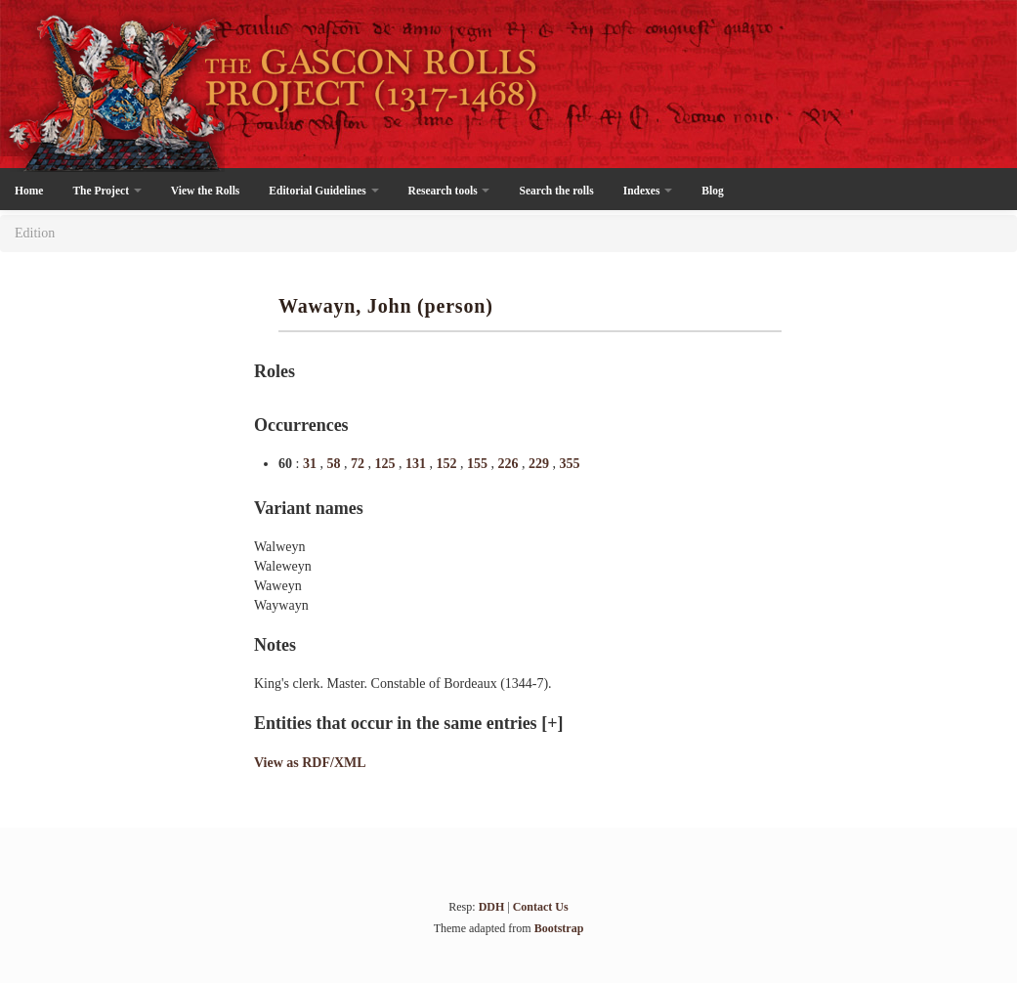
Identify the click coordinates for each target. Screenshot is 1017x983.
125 (386, 463)
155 (479, 463)
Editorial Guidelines (323, 190)
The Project (106, 190)
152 (448, 463)
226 (509, 463)
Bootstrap (559, 928)
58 (335, 463)
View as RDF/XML (310, 762)
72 (359, 463)
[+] (552, 723)
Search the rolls (556, 190)
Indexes (648, 190)
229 (541, 463)
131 (417, 463)
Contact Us (541, 907)
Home (29, 190)
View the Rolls (205, 190)
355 (569, 463)
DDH (492, 907)
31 (311, 463)
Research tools (449, 190)
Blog (712, 190)
